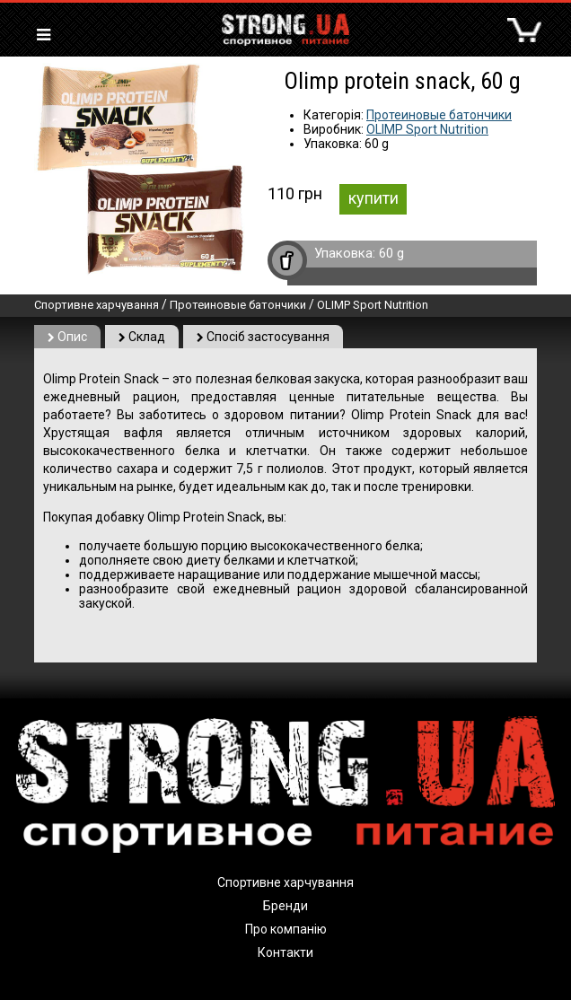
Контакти (285, 952)
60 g (391, 253)
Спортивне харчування (96, 304)
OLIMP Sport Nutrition (427, 129)
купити (373, 198)
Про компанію (286, 929)
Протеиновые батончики (439, 115)
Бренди (285, 906)
